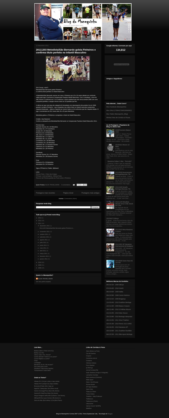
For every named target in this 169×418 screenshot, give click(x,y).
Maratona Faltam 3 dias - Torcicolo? (120, 161)
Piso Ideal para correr (41, 366)
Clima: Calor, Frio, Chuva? (42, 355)
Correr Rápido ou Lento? (42, 358)
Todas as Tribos (91, 391)
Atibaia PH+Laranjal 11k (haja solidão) (46, 384)
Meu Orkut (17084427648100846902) (119, 110)
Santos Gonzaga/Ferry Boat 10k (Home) (46, 391)
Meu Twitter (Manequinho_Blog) (117, 114)
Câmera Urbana (91, 363)
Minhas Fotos (40, 174)
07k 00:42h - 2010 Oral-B (114, 288)
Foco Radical (90, 365)
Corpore (88, 356)
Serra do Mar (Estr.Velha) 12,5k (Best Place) (48, 400)
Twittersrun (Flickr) (92, 401)
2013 (40, 218)
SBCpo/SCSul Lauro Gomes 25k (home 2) (47, 398)
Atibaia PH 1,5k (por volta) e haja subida (46, 381)
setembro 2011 (45, 237)
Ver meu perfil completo (43, 281)
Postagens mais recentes (45, 193)
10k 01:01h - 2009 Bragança (116, 299)
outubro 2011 (44, 234)
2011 (40, 223)
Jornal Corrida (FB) (92, 370)
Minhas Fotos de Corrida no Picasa (118, 117)
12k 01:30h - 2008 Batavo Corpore (118, 306)
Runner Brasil (90, 384)
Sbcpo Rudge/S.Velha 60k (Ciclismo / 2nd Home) (49, 395)
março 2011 (44, 253)
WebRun (89, 408)
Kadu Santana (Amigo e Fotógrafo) (97, 372)
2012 (40, 220)
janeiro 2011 (44, 259)
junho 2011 (43, 245)
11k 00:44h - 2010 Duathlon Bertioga (118, 302)
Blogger (110, 414)
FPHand (38, 176)
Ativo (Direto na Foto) (93, 351)
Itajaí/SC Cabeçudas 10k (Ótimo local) (46, 388)
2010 (40, 262)
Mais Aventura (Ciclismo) (94, 377)
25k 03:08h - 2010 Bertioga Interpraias (119, 316)
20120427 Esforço (112, 218)
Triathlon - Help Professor (94, 396)
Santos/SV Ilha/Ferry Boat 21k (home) (46, 393)
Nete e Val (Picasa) (92, 382)
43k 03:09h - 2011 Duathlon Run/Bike (119, 331)
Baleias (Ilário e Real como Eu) (44, 351)
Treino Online (90, 394)
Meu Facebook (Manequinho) (116, 107)
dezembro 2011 (45, 226)
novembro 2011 (45, 231)
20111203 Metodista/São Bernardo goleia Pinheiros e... (57, 228)
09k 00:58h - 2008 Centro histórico (118, 295)
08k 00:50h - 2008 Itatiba (114, 292)
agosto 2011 (44, 240)
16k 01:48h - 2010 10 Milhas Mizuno (118, 309)
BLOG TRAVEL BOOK (45, 278)
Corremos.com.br (91, 358)
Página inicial (68, 193)
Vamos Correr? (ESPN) (93, 406)
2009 (40, 265)
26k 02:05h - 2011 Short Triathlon (117, 320)
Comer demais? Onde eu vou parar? (45, 356)
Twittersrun (89, 399)
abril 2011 (43, 251)
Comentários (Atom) (70, 198)
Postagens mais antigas (90, 193)
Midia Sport (89, 380)
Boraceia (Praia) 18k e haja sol (43, 386)
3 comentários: (66, 185)
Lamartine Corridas (92, 375)
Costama (89, 360)
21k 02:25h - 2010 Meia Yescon (117, 313)
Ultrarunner (89, 403)
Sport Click (89, 389)
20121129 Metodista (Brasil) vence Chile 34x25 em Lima (124, 203)
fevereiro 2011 (44, 256)
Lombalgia (37, 362)
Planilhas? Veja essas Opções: (44, 368)
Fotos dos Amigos (51, 174)
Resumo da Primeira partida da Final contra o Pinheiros (53, 178)
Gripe (36, 360)
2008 (40, 268)
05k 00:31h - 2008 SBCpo (115, 285)
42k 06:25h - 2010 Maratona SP (117, 327)
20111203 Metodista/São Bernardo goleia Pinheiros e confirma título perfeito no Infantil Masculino (66, 51)
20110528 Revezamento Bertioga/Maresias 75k (123, 173)
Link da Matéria (47, 176)
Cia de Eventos (91, 353)
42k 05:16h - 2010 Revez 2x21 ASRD (119, 324)
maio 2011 (43, 248)
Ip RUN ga (89, 368)
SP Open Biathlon (91, 387)
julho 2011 (43, 242)
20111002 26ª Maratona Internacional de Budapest (124, 245)
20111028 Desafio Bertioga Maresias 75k (122, 188)
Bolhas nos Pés (39, 353)
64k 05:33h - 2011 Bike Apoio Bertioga (119, 334)
